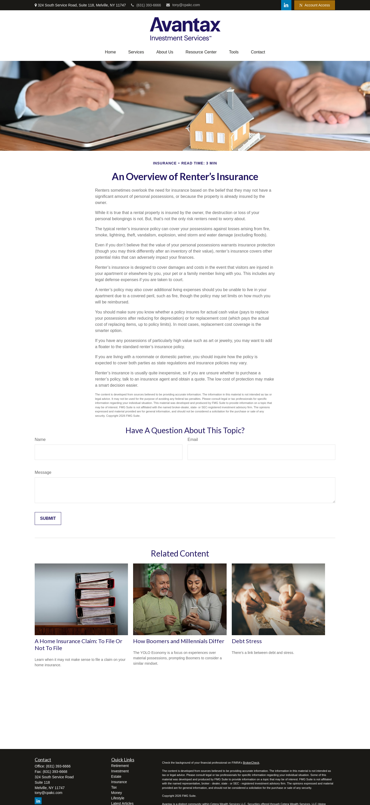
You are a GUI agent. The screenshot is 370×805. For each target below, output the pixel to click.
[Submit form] (48, 518)
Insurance (119, 782)
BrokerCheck (251, 762)
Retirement (120, 766)
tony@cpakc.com (183, 5)
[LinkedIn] (286, 5)
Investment (120, 771)
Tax (114, 787)
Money (116, 793)
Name (40, 439)
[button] (110, 52)
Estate (116, 776)
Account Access (314, 5)
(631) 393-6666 (146, 5)
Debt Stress (247, 640)
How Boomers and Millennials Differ (178, 640)
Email (193, 439)
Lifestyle (117, 798)
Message (43, 472)
